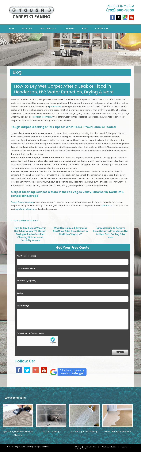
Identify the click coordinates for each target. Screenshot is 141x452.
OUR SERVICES (108, 446)
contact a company (43, 116)
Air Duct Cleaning (51, 431)
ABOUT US (91, 446)
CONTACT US (80, 448)
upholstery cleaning (24, 209)
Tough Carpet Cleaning (22, 202)
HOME (76, 446)
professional (55, 106)
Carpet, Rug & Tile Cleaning (84, 431)
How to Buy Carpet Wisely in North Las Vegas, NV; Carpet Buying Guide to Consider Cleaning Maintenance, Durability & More (30, 234)
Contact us (106, 205)
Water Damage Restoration (117, 431)
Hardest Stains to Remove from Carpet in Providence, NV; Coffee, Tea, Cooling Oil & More (110, 233)
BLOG (124, 446)
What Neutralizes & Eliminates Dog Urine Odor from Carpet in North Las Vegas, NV (70, 231)
